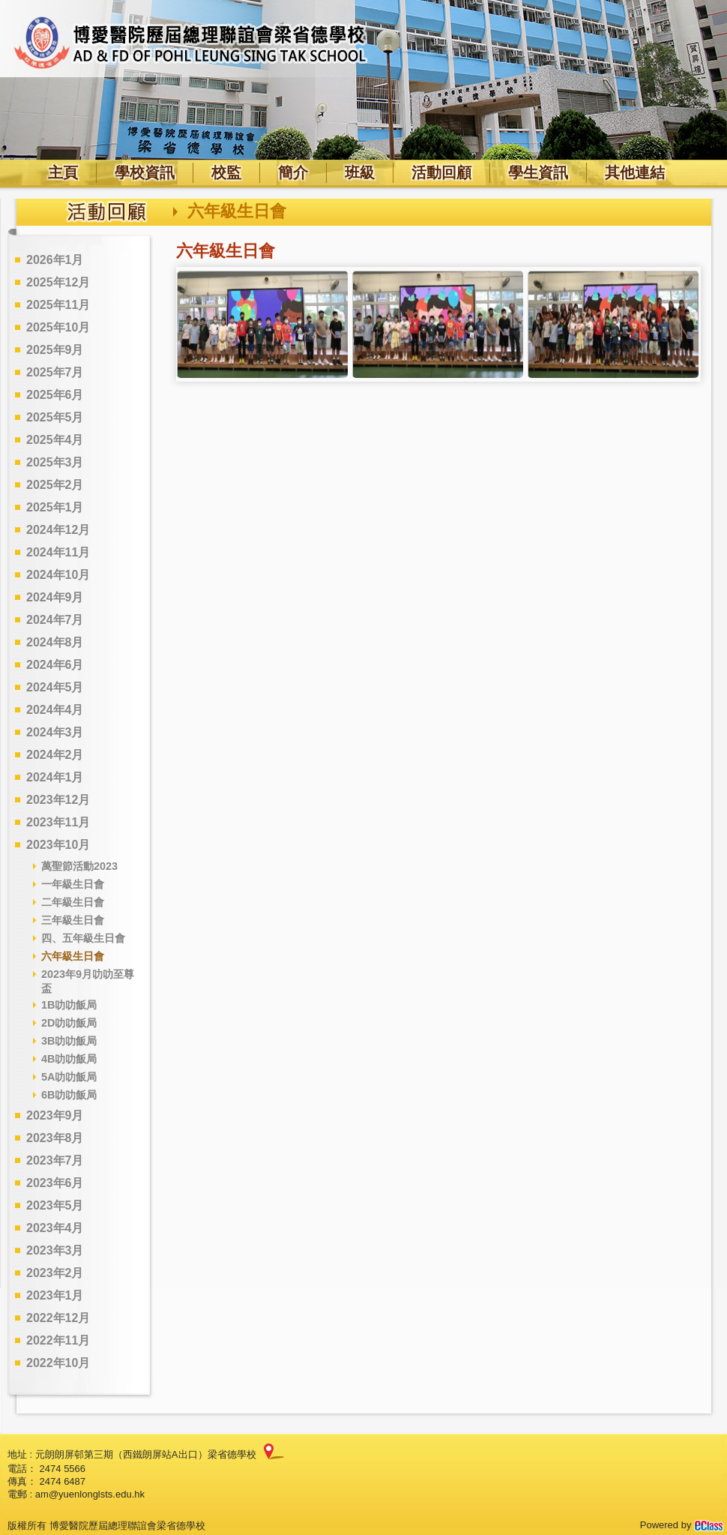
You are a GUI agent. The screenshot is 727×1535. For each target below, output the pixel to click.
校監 (226, 172)
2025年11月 (58, 304)
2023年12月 (58, 799)
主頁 (63, 172)
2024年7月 (55, 619)
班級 (360, 172)
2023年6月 (55, 1183)
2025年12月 (58, 282)
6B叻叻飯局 (69, 1095)
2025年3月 (55, 462)
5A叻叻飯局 (69, 1077)
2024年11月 (58, 552)
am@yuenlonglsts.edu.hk (90, 1494)
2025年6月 (55, 394)
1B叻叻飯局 (69, 1005)
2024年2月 (55, 754)
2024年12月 (58, 529)
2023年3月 (55, 1250)
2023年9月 (55, 1115)
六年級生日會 (72, 956)
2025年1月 (55, 507)
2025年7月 (55, 372)
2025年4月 (55, 439)
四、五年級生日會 (83, 938)
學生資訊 (538, 172)
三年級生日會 (72, 920)
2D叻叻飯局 (69, 1023)
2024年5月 (55, 687)
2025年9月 (55, 349)
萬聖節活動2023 (79, 866)
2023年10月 (58, 844)
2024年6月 (55, 664)
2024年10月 (58, 574)
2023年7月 (55, 1160)
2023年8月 (55, 1138)
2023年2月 (55, 1273)
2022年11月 (58, 1340)
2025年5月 (55, 417)
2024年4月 (55, 709)
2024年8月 (55, 642)
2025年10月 (58, 327)
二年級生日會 (72, 902)
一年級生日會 (72, 884)
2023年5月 (55, 1205)
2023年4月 (55, 1228)
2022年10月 (58, 1363)
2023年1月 (55, 1295)
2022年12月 (58, 1318)
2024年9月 (55, 597)
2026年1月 (55, 259)
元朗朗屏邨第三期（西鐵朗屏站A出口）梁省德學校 (145, 1454)
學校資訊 (145, 172)
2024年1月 (55, 777)
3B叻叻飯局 (69, 1041)
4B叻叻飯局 (69, 1059)
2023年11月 (58, 822)
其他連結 (635, 172)
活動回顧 (441, 172)
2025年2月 (55, 484)
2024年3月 (55, 732)
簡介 (293, 172)
